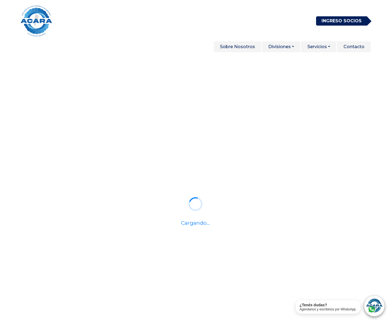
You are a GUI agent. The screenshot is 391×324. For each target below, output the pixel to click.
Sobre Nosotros (237, 46)
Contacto (353, 46)
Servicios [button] (317, 46)
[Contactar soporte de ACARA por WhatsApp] (341, 307)
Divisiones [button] (279, 46)
